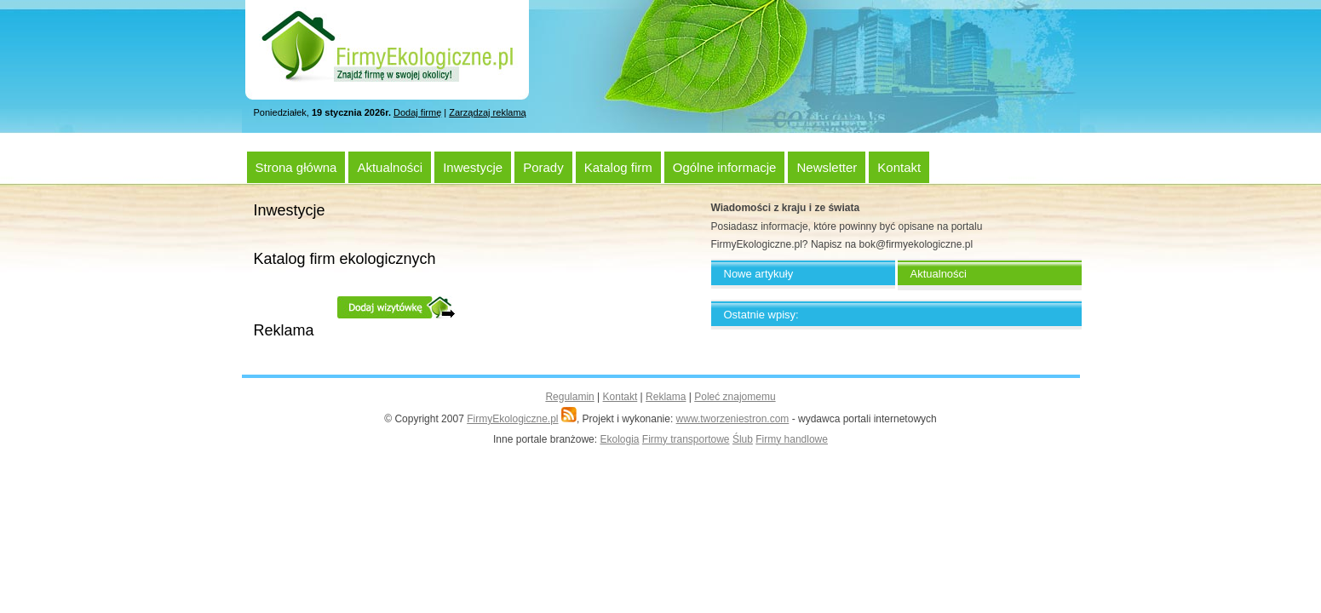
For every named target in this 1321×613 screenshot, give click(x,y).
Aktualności (389, 167)
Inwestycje (473, 167)
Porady (543, 167)
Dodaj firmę (417, 112)
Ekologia (619, 439)
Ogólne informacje (725, 167)
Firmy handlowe (791, 439)
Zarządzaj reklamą (487, 112)
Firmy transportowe (686, 439)
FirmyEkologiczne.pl (512, 419)
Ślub (742, 439)
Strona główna (296, 167)
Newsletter (826, 167)
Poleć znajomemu (734, 397)
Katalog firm (618, 167)
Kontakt (899, 167)
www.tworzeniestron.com (733, 419)
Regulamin (569, 397)
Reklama (666, 397)
